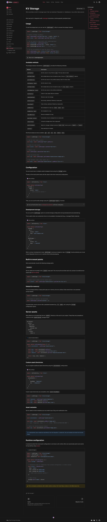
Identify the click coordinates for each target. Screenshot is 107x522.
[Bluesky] (94, 520)
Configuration (31, 167)
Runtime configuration (34, 440)
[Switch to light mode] (97, 2)
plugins (38, 446)
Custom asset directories (34, 362)
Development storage (32, 209)
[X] (97, 520)
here (78, 486)
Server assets (35, 272)
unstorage (45, 18)
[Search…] (94, 2)
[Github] (99, 2)
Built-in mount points (34, 259)
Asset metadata (31, 407)
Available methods (31, 62)
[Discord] (91, 520)
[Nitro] (9, 2)
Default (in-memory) (32, 286)
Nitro (8, 520)
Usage (28, 24)
